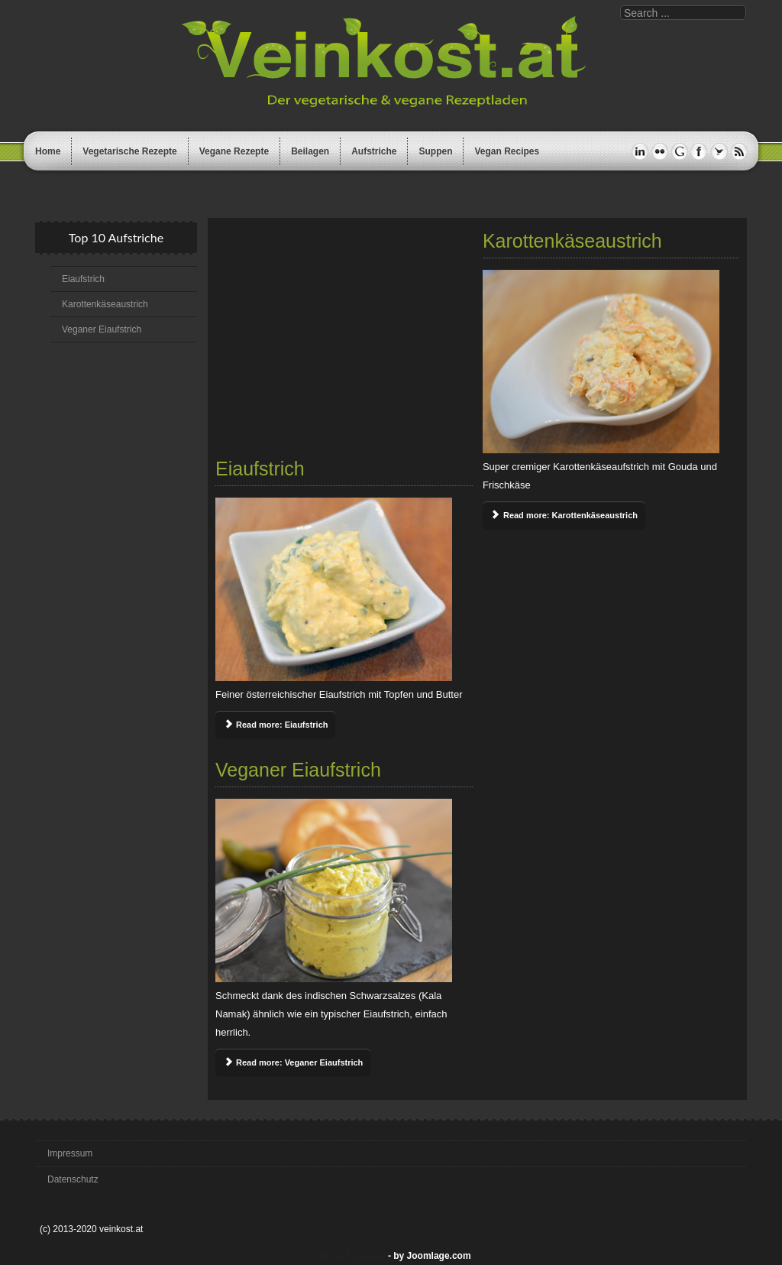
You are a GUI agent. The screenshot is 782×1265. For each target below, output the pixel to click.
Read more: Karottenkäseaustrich (564, 515)
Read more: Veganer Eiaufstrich (293, 1062)
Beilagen (310, 151)
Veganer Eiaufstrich (101, 329)
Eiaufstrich (83, 279)
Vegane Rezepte (234, 151)
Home (47, 151)
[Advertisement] (343, 340)
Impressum (69, 1153)
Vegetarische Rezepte (129, 151)
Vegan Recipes (506, 151)
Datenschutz (73, 1179)
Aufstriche (373, 151)
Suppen (435, 151)
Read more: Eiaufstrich (275, 724)
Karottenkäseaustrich (105, 304)
